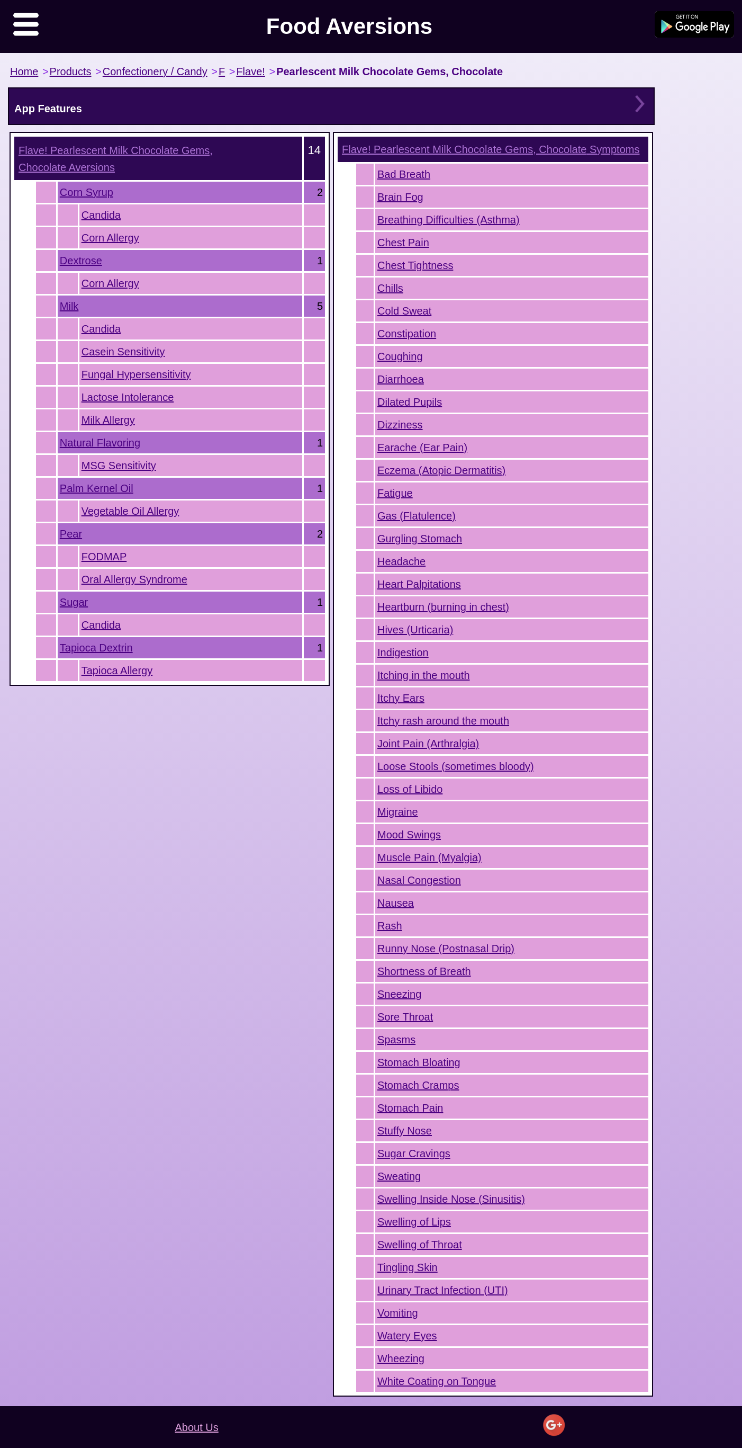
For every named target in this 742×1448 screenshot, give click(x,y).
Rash (389, 926)
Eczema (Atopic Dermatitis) (441, 470)
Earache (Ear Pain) (422, 447)
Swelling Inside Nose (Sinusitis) (451, 1199)
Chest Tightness (415, 265)
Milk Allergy (108, 420)
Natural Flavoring (100, 443)
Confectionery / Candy (155, 71)
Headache (401, 561)
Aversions (116, 159)
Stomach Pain (410, 1108)
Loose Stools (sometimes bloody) (455, 766)
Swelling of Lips (414, 1222)
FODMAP (104, 556)
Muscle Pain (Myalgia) (429, 857)
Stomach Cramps (418, 1085)
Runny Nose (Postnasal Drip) (445, 948)
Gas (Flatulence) (416, 516)
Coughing (400, 356)
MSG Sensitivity (119, 465)
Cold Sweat (404, 311)
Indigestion (403, 652)
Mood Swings (409, 835)
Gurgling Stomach (419, 538)
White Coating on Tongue (436, 1381)
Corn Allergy (110, 238)
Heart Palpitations (419, 584)
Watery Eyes (407, 1336)
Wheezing (400, 1358)
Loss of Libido (409, 789)
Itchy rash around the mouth (443, 721)
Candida (101, 215)
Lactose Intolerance (128, 397)
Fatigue (395, 493)
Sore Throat (405, 1017)
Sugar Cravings (413, 1153)
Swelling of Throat (419, 1244)
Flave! (250, 71)
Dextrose (81, 260)
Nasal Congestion (419, 880)
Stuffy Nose (404, 1131)
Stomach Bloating (418, 1062)
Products (71, 71)
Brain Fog (400, 197)
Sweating (399, 1176)
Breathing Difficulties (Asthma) (448, 220)
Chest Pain (403, 242)
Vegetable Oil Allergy (130, 511)
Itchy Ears (400, 698)
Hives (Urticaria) (415, 630)
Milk (69, 306)
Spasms (396, 1039)
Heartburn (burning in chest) (443, 607)
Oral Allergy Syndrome (134, 579)
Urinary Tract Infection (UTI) (442, 1290)
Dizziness (400, 425)
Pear (71, 534)
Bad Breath (403, 174)
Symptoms (490, 149)
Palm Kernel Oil (96, 488)
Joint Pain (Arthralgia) (428, 743)
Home (24, 71)
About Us (197, 1427)
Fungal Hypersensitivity (136, 374)
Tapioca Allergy (117, 670)
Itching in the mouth (423, 675)
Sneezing (399, 994)
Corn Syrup (86, 192)
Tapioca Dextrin (96, 648)
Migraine (397, 812)
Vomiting (397, 1313)
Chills (390, 288)
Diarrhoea (400, 379)
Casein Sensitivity (123, 351)
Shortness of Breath (424, 971)
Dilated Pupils (409, 402)
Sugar (74, 602)
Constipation (406, 333)
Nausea (395, 903)
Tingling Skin (407, 1267)
